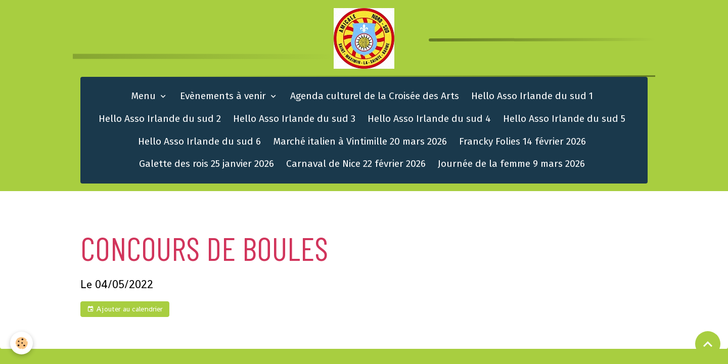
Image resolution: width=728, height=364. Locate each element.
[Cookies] (21, 343)
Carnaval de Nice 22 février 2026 (356, 163)
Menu (144, 96)
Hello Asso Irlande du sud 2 (160, 118)
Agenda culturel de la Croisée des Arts (374, 96)
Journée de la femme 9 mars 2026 (511, 163)
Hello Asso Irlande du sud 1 (532, 96)
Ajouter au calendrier (125, 309)
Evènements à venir (224, 96)
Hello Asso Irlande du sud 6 (199, 141)
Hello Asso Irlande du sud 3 (294, 118)
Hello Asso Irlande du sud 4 (429, 118)
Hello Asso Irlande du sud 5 (564, 118)
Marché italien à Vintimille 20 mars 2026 (360, 141)
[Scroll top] (707, 343)
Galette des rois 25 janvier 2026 (206, 163)
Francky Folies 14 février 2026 (522, 141)
